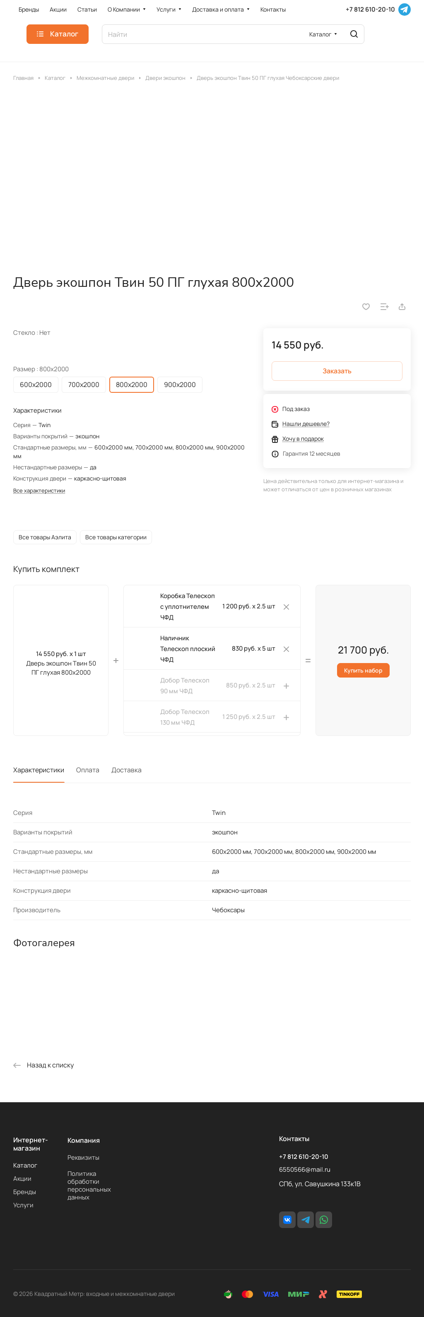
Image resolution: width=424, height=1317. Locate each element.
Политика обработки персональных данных (89, 1185)
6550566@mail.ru (304, 1169)
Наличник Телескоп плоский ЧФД (187, 649)
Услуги (23, 1205)
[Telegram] (404, 9)
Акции (22, 1178)
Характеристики (38, 769)
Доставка (126, 769)
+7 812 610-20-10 (370, 9)
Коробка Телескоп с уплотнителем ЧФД (187, 606)
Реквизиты (83, 1157)
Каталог (25, 1165)
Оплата (87, 769)
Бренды (24, 1191)
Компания (83, 1140)
